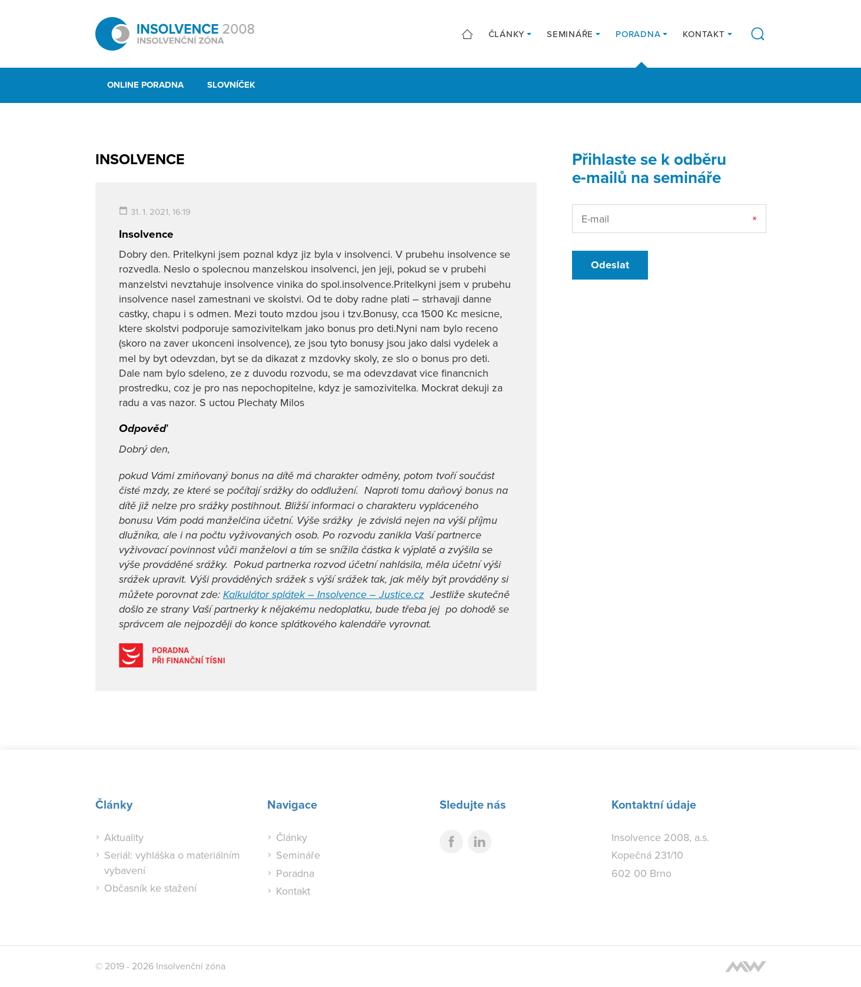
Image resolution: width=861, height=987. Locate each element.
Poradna (638, 34)
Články (506, 34)
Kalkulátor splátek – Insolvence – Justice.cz (323, 594)
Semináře (570, 34)
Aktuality (124, 837)
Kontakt (703, 34)
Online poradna (145, 84)
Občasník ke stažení (150, 887)
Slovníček (231, 84)
